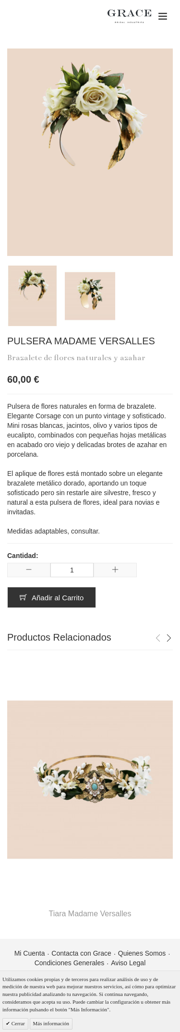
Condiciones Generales (70, 963)
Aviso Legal (128, 963)
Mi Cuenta (29, 953)
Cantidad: (22, 555)
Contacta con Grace (81, 953)
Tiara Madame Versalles (90, 914)
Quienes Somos (142, 953)
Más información (51, 1023)
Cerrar (17, 1023)
